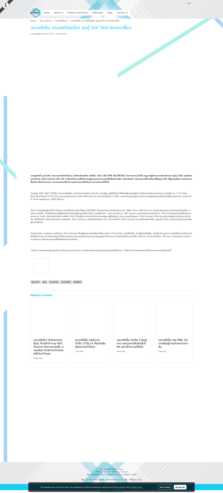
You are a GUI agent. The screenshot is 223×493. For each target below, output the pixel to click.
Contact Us (122, 12)
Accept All (180, 487)
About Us (58, 12)
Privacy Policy (119, 487)
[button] (132, 13)
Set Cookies (165, 487)
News (110, 12)
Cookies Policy (136, 487)
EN (187, 3)
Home (47, 12)
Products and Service (78, 12)
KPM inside (98, 12)
